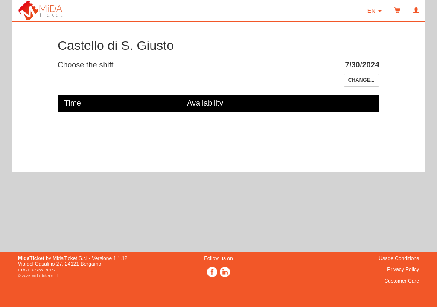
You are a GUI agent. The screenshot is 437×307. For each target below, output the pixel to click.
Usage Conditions (399, 258)
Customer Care (402, 281)
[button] (374, 10)
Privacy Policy (403, 269)
